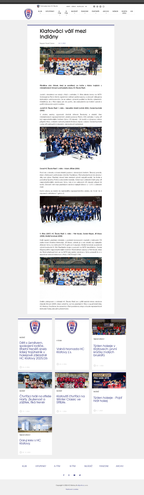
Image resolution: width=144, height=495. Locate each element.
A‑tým (57, 466)
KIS (86, 6)
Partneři (95, 11)
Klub (40, 11)
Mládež (74, 11)
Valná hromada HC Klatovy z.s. (70, 350)
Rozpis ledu (80, 6)
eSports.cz (81, 485)
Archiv (106, 11)
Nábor (74, 6)
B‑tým (73, 466)
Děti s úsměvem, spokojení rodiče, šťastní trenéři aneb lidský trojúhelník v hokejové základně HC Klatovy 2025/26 (34, 350)
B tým (66, 12)
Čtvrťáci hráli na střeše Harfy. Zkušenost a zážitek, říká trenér (35, 399)
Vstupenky (50, 11)
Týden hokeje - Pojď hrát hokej (108, 399)
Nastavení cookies (72, 489)
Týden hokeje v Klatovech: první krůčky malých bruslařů (105, 350)
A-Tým (59, 12)
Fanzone (84, 11)
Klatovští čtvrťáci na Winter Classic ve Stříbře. (70, 399)
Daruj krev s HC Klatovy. (30, 441)
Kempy (68, 6)
